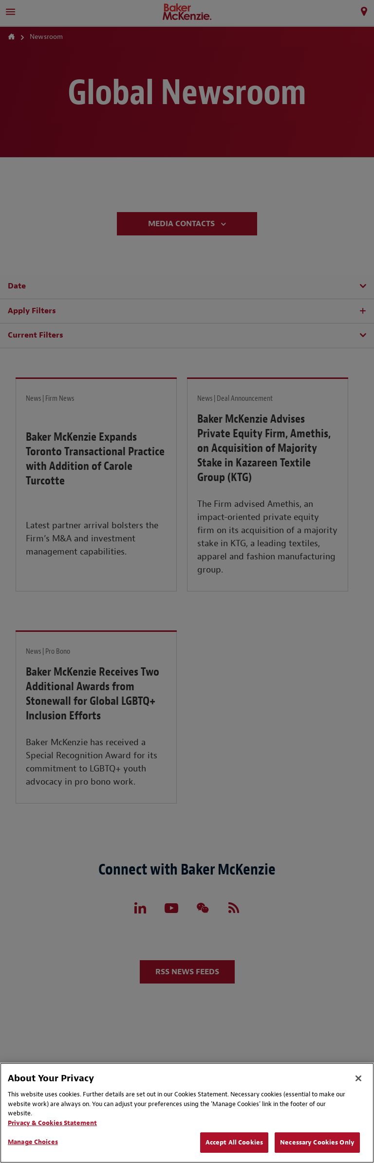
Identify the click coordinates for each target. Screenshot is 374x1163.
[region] (187, 1113)
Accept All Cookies (234, 1142)
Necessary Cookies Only (317, 1142)
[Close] (358, 1078)
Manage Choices (33, 1142)
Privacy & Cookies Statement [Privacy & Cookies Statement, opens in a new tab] (52, 1123)
